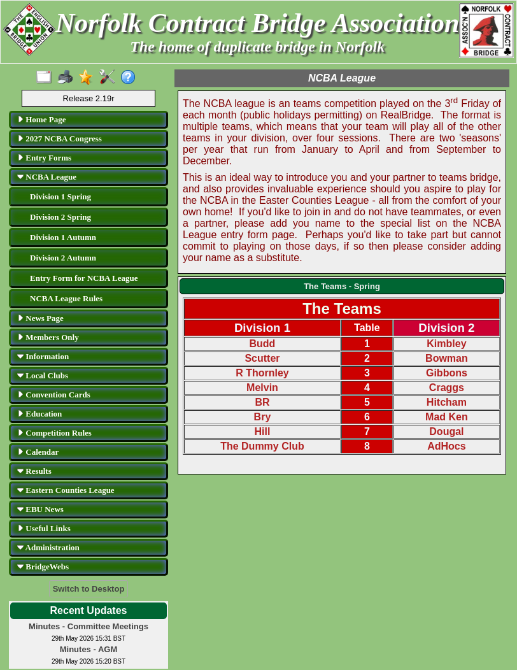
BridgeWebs (43, 566)
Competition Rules (54, 433)
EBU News (40, 509)
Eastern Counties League (66, 490)
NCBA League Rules (66, 298)
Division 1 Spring (60, 196)
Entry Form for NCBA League (84, 278)
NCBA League (46, 177)
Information (43, 356)
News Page (40, 318)
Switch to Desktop (89, 589)
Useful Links (44, 528)
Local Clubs (42, 375)
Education (39, 413)
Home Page (41, 119)
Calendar (38, 452)
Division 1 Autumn (63, 237)
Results (34, 471)
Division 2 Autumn (63, 257)
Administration (48, 547)
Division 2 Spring (60, 217)
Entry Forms (44, 157)
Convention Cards (53, 394)
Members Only (48, 337)
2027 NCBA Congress (59, 138)
